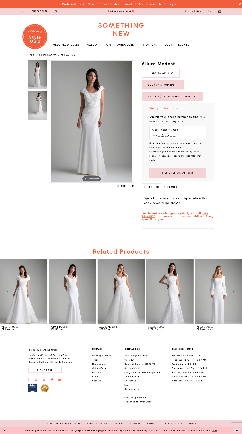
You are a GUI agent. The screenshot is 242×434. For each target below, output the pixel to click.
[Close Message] (239, 3)
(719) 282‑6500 (132, 368)
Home (31, 55)
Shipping (104, 424)
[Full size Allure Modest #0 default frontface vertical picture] (91, 122)
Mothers (96, 372)
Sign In (165, 424)
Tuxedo (96, 360)
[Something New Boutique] (121, 29)
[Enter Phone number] (176, 135)
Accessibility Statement (143, 424)
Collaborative (131, 389)
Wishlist (193, 424)
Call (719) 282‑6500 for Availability (172, 96)
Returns (119, 424)
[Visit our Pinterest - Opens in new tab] (52, 379)
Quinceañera (99, 368)
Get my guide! (45, 370)
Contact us (130, 380)
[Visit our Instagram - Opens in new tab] (44, 379)
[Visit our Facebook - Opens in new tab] (29, 379)
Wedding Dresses (101, 355)
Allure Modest (47, 55)
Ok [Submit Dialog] (237, 430)
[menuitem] (22, 11)
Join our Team (132, 376)
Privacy (90, 424)
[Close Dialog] (5, 430)
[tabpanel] (37, 75)
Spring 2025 (68, 55)
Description (151, 187)
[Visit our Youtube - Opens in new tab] (59, 379)
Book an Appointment (163, 85)
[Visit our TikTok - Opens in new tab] (36, 379)
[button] (22, 11)
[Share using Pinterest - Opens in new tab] (133, 186)
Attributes (170, 187)
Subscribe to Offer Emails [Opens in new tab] (138, 401)
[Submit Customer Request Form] (177, 173)
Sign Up (179, 424)
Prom (95, 376)
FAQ (126, 385)
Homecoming (99, 364)
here (214, 430)
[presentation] (23, 291)
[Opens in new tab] (32, 388)
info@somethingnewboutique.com (142, 372)
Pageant (96, 380)
